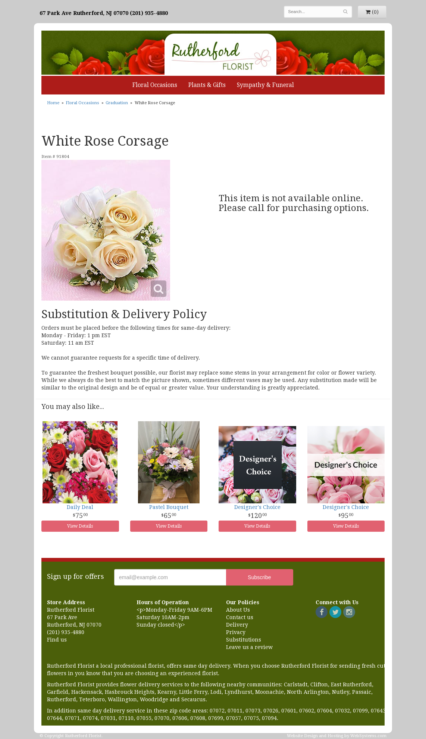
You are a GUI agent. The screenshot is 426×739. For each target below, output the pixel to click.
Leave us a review (249, 647)
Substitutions (243, 640)
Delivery (237, 625)
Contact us (239, 617)
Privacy (235, 632)
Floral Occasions (154, 85)
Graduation (117, 102)
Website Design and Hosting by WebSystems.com (336, 735)
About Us (238, 610)
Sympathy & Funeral (265, 85)
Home (53, 102)
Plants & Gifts (207, 85)
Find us (57, 640)
